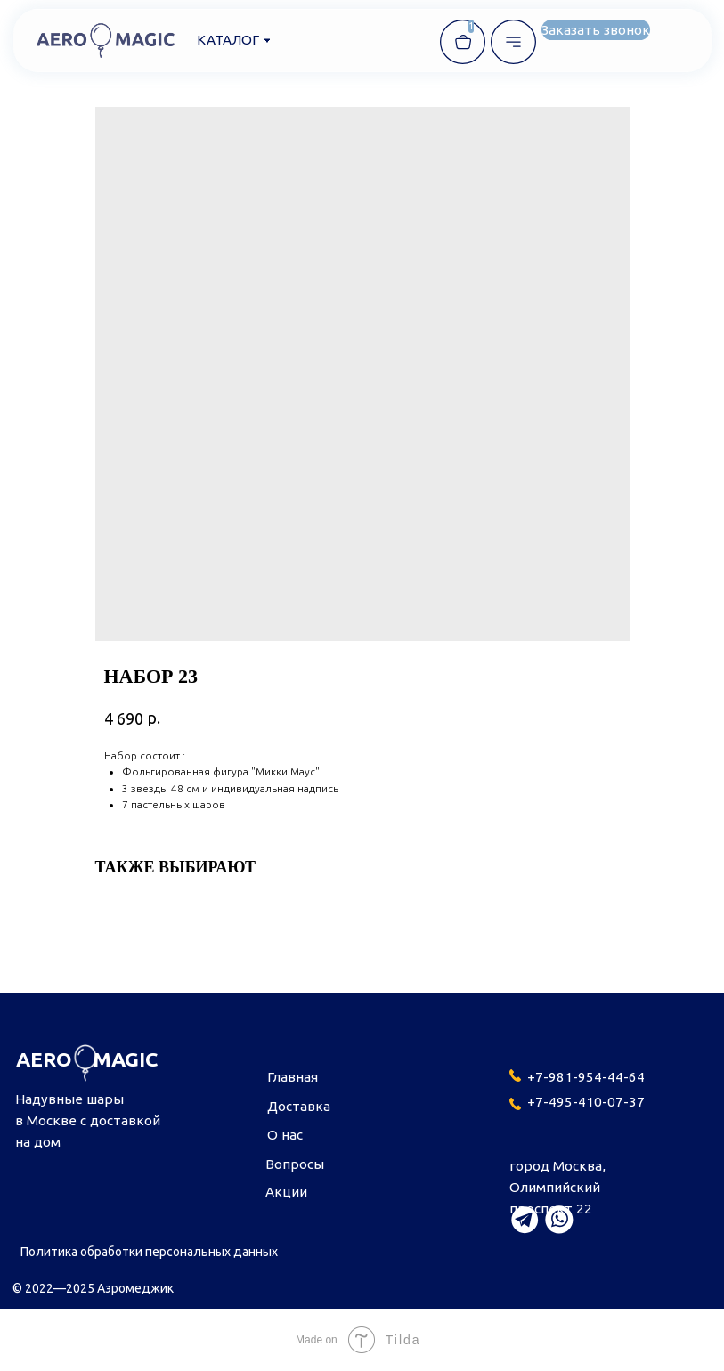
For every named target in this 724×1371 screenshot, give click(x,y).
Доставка (298, 1106)
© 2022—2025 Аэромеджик (93, 1288)
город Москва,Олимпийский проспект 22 (557, 1187)
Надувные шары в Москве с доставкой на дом (87, 1120)
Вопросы (294, 1164)
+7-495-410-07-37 (586, 1101)
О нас (285, 1134)
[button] (595, 30)
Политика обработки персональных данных (149, 1252)
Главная (292, 1076)
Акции (286, 1191)
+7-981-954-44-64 (586, 1076)
